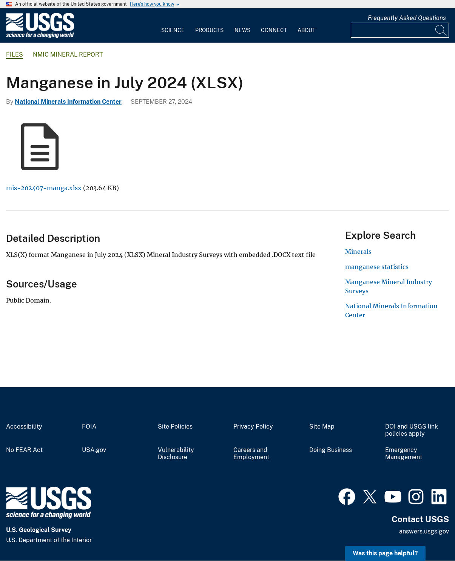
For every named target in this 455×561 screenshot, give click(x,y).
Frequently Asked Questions (407, 18)
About (306, 30)
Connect (274, 30)
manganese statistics (377, 267)
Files (14, 54)
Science (173, 30)
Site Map (322, 426)
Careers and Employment (251, 454)
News (242, 30)
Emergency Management (403, 454)
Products (209, 30)
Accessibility (24, 426)
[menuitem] (173, 25)
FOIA (89, 426)
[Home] (40, 36)
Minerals (358, 251)
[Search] (441, 30)
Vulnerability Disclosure (176, 454)
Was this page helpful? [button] (385, 553)
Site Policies (175, 426)
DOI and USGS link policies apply (411, 430)
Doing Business (330, 450)
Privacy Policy (253, 426)
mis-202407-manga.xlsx (44, 188)
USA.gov (94, 450)
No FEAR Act (24, 450)
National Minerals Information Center (68, 101)
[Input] (400, 30)
